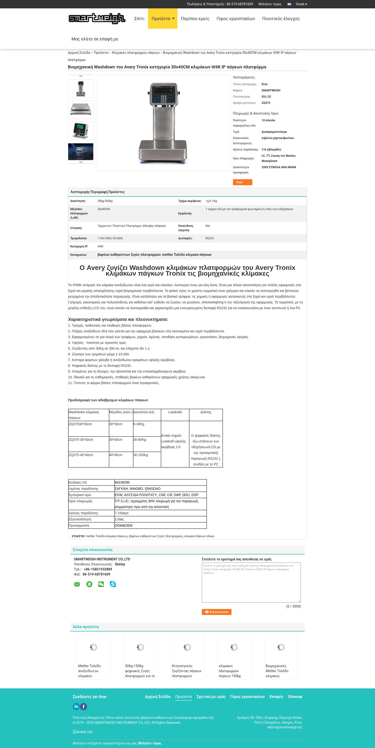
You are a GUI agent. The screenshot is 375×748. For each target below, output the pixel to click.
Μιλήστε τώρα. (270, 4)
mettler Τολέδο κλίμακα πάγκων (106, 536)
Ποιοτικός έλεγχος (281, 18)
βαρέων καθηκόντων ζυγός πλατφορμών (155, 536)
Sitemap (295, 696)
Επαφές (276, 696)
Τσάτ (239, 182)
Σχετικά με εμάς (211, 696)
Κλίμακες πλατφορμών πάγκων (136, 53)
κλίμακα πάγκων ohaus (199, 536)
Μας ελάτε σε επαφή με (95, 38)
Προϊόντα (161, 18)
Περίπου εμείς (195, 18)
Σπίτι (139, 18)
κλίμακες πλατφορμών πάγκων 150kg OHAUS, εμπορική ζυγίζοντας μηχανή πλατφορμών (233, 678)
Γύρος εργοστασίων (236, 18)
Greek (301, 4)
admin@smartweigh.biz (284, 727)
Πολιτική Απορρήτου (89, 718)
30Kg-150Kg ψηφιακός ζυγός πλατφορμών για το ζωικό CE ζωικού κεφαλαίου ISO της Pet (140, 678)
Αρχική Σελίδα (79, 53)
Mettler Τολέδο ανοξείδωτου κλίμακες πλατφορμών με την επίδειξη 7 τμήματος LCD (93, 678)
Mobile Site (83, 732)
